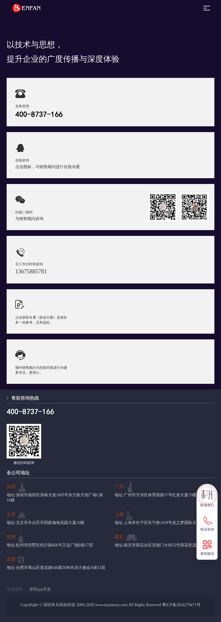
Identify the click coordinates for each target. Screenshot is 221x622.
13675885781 (31, 271)
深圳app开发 (40, 589)
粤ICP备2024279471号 (181, 605)
